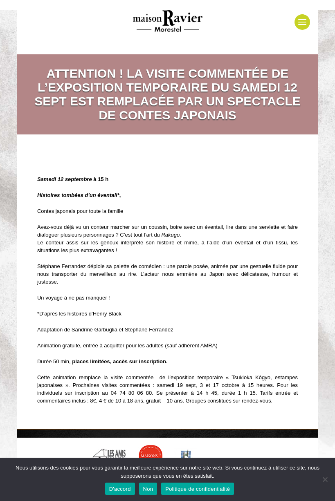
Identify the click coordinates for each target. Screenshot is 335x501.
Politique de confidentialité (197, 489)
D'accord (120, 489)
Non (148, 489)
